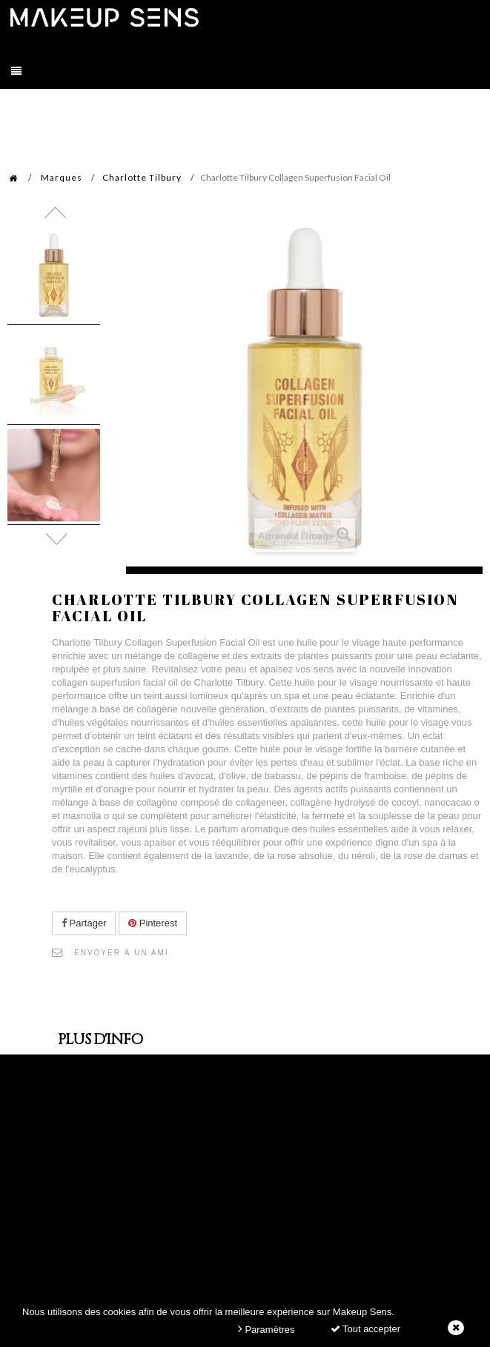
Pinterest (152, 923)
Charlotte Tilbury (142, 177)
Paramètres (266, 1329)
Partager (84, 923)
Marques (61, 177)
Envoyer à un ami (121, 953)
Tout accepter (365, 1328)
